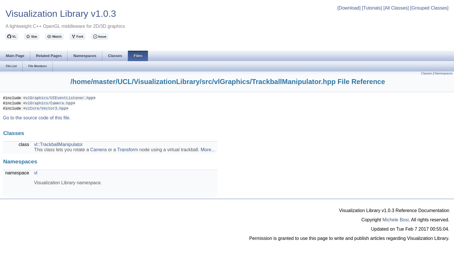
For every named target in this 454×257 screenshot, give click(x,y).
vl (36, 172)
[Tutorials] (372, 8)
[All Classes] (396, 8)
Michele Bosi (395, 219)
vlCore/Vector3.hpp (45, 108)
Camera (98, 149)
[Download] (348, 8)
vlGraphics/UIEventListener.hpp (59, 97)
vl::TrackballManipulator (58, 144)
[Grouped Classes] (429, 8)
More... (208, 149)
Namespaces (444, 73)
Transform (127, 149)
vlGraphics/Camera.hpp (49, 102)
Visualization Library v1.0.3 (61, 13)
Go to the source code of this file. (37, 117)
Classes (426, 73)
